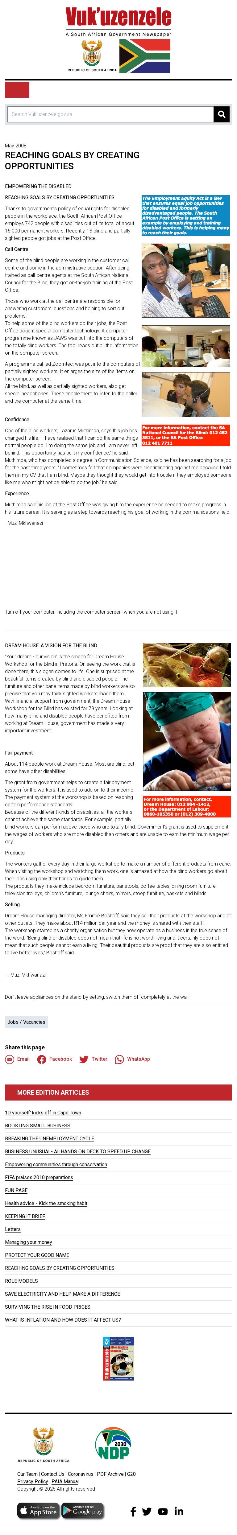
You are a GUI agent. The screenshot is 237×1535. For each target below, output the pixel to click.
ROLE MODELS (21, 1281)
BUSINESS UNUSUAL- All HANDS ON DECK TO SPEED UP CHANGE (78, 1151)
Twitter (93, 1059)
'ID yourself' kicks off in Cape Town (43, 1113)
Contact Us (52, 1474)
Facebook (54, 1059)
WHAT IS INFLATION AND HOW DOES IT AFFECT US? (63, 1320)
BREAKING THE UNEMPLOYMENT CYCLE (49, 1139)
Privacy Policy (32, 1481)
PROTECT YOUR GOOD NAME (37, 1255)
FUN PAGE (16, 1190)
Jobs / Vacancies (26, 1022)
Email (17, 1059)
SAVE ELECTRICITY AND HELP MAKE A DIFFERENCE (62, 1294)
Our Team (27, 1474)
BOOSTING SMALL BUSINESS (37, 1126)
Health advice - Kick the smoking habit (46, 1203)
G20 (131, 1474)
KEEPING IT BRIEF (25, 1216)
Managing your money (28, 1242)
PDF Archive (110, 1474)
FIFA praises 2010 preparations (39, 1177)
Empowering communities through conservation (56, 1164)
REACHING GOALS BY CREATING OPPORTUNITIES (59, 1268)
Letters (13, 1229)
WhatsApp (132, 1059)
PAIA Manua (65, 1481)
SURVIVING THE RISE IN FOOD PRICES (47, 1307)
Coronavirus (81, 1474)
